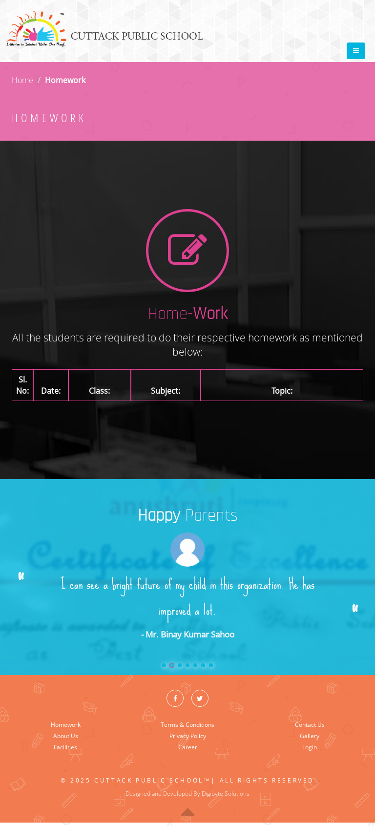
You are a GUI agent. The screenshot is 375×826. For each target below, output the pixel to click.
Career (187, 747)
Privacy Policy (187, 736)
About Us (65, 736)
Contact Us (310, 724)
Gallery (309, 736)
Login (309, 747)
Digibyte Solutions (226, 793)
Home (22, 80)
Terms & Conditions (187, 724)
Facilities (65, 747)
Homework (66, 724)
